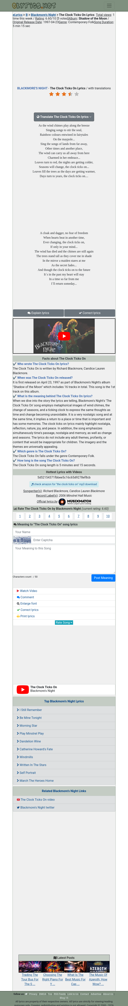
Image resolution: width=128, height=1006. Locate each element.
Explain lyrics (38, 313)
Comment (25, 597)
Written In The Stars (31, 765)
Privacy (33, 994)
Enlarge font (27, 603)
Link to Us (73, 994)
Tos (50, 994)
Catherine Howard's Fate (35, 749)
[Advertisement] (64, 56)
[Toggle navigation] (109, 5)
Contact (84, 994)
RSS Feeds (60, 994)
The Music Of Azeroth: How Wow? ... (98, 975)
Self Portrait (26, 773)
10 (108, 516)
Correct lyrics (90, 313)
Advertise (96, 994)
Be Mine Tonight (29, 718)
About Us (108, 994)
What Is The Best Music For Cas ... (75, 975)
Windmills (25, 757)
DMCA (42, 994)
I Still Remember (29, 710)
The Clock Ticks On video (36, 799)
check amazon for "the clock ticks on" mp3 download (64, 484)
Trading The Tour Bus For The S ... (30, 975)
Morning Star (27, 725)
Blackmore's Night (43, 15)
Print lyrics (26, 616)
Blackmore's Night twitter (36, 807)
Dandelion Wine (29, 741)
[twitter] (26, 994)
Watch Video (27, 591)
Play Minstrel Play (30, 733)
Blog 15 (64, 997)
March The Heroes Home (35, 780)
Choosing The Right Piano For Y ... (52, 975)
